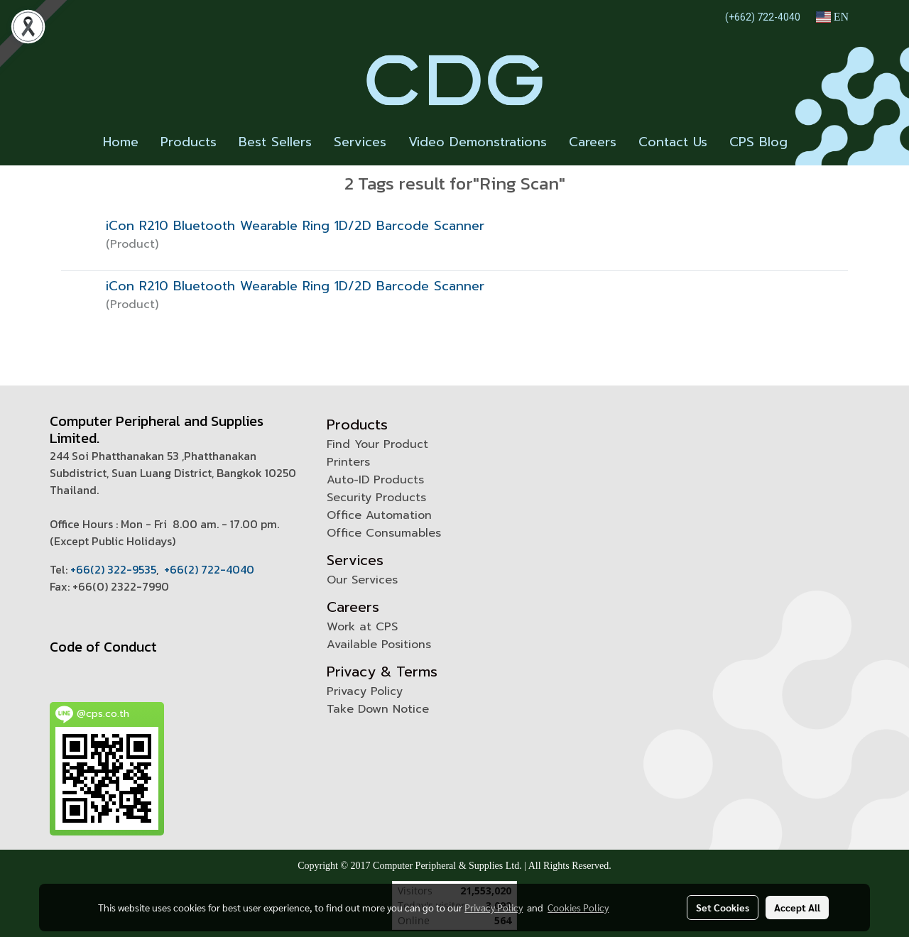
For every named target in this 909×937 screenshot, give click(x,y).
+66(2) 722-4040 (209, 569)
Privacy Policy (365, 691)
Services (360, 142)
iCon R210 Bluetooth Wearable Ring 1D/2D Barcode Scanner (295, 226)
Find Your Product (377, 444)
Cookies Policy (578, 907)
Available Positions (379, 644)
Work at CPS (362, 626)
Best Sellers (275, 142)
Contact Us (672, 142)
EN (832, 17)
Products (188, 142)
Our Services (362, 579)
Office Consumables (384, 533)
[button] (811, 142)
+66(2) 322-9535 (113, 569)
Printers (348, 462)
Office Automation (379, 515)
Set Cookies (722, 907)
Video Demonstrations (477, 142)
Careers (592, 142)
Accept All (797, 907)
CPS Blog (758, 142)
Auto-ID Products (375, 479)
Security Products (376, 497)
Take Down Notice (378, 709)
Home (120, 142)
